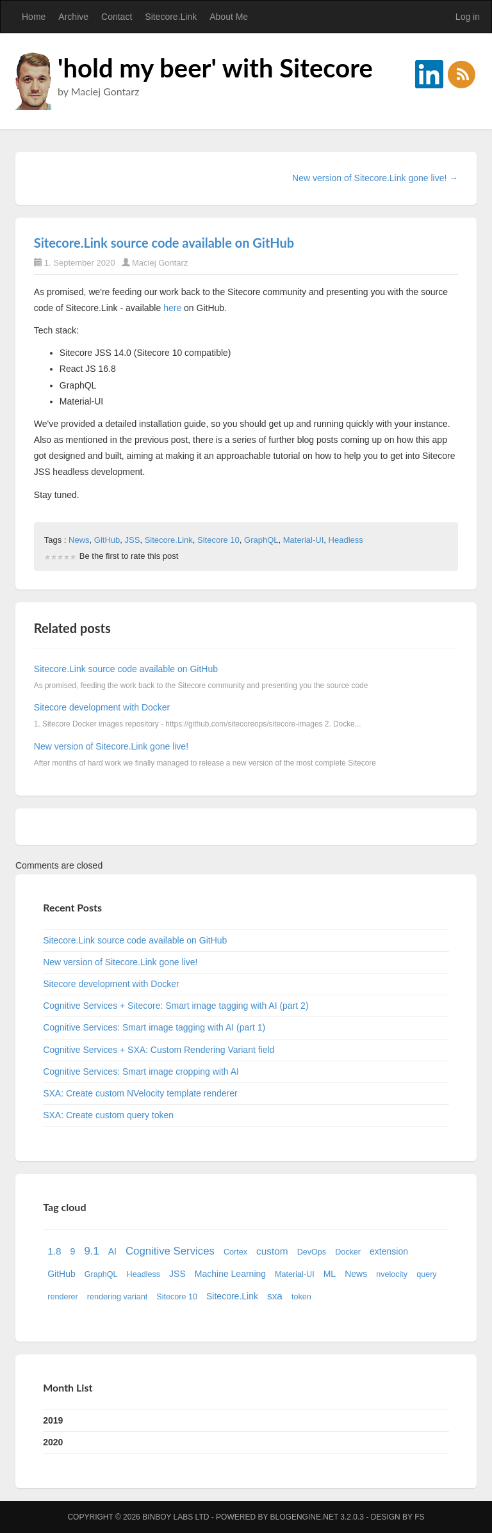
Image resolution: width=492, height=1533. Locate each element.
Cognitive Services (170, 1251)
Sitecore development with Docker (102, 707)
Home (33, 17)
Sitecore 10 (218, 540)
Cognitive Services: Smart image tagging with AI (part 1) (154, 1027)
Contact (116, 17)
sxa (275, 1295)
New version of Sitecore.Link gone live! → (375, 178)
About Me (228, 17)
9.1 (91, 1251)
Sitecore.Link (171, 17)
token (301, 1296)
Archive (73, 17)
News (79, 540)
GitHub (107, 540)
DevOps (312, 1252)
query (426, 1274)
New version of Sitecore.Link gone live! (111, 746)
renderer (62, 1296)
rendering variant (117, 1296)
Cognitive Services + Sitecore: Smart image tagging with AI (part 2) (175, 1005)
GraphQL (261, 540)
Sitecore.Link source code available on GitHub (164, 242)
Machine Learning (230, 1274)
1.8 (54, 1251)
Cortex (235, 1252)
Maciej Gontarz (160, 263)
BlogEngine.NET (304, 1517)
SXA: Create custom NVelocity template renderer (140, 1093)
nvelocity (391, 1274)
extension (389, 1251)
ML (330, 1274)
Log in (467, 17)
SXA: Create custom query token (108, 1115)
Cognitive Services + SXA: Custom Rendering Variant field (158, 1050)
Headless (346, 540)
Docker (348, 1252)
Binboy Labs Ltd (175, 1517)
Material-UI (303, 540)
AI (112, 1251)
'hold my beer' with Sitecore (215, 67)
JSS (132, 540)
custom (272, 1251)
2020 (53, 1442)
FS (419, 1517)
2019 (53, 1420)
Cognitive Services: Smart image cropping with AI (141, 1071)
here (172, 308)
